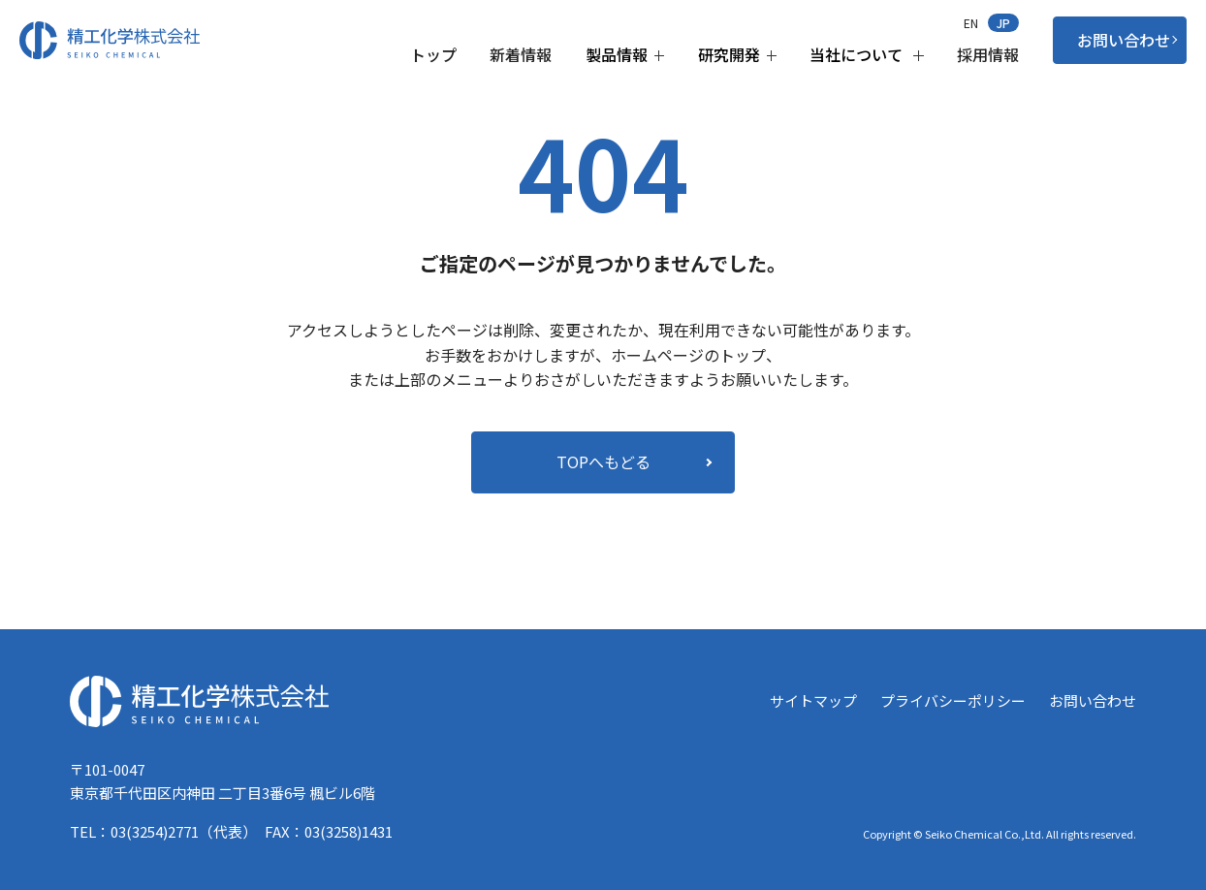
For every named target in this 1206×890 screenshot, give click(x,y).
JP (1003, 23)
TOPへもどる (603, 460)
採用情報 (988, 54)
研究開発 (737, 54)
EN (971, 23)
